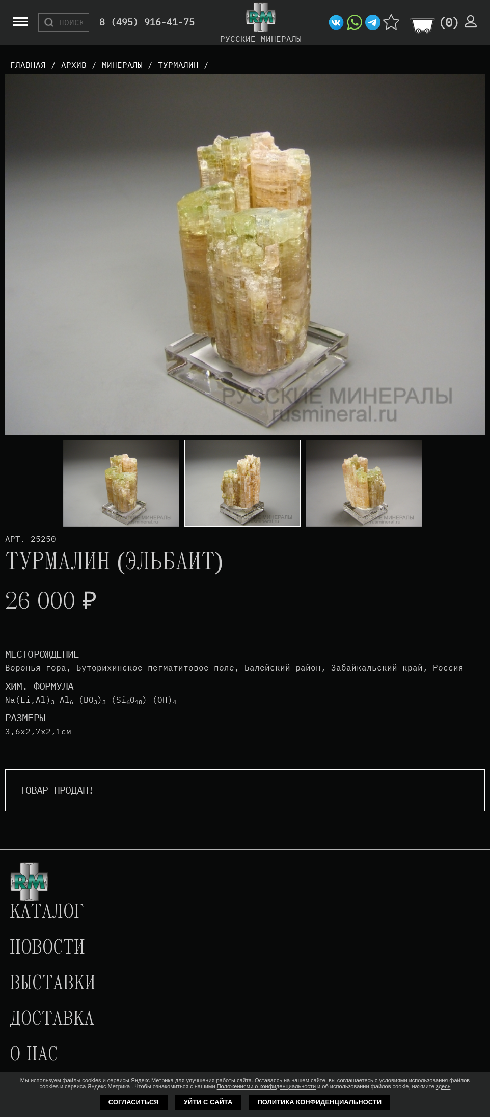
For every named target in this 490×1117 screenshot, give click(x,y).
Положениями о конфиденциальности (266, 1086)
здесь (443, 1086)
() (448, 22)
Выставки (53, 984)
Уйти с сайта (208, 1102)
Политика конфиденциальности (319, 1102)
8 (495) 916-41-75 (147, 22)
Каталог (47, 913)
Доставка (52, 1020)
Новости (47, 948)
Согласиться (133, 1102)
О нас (34, 1055)
